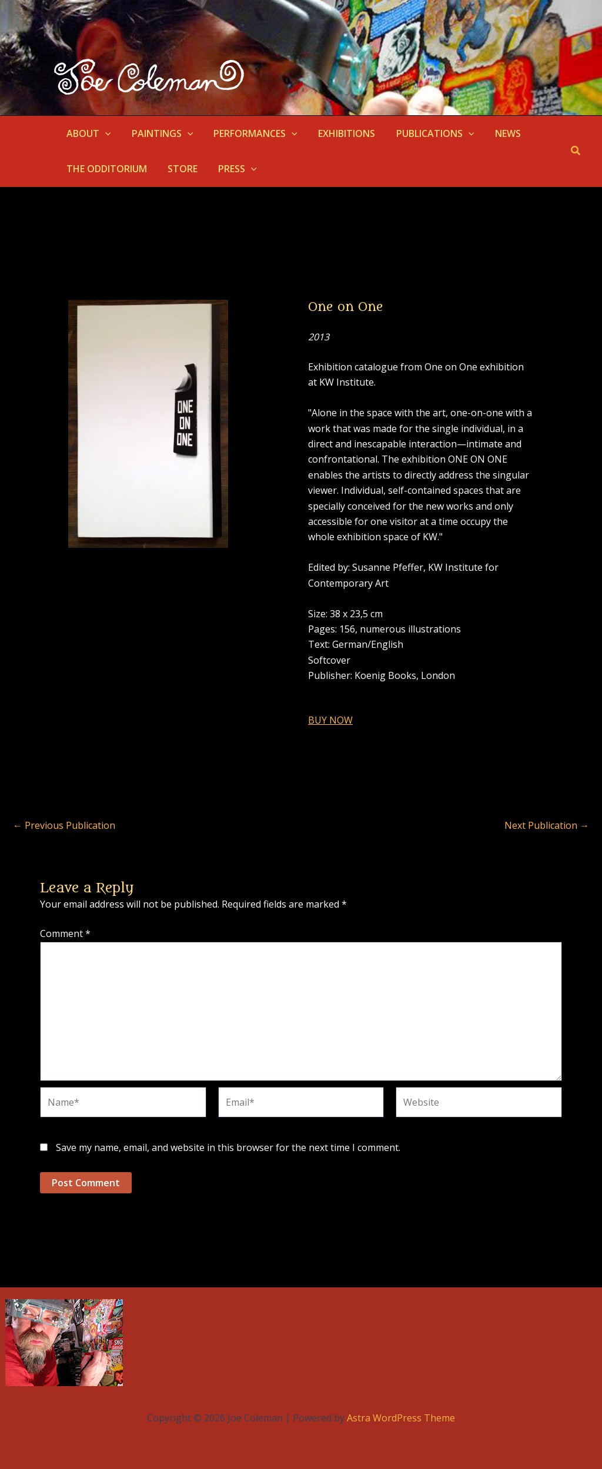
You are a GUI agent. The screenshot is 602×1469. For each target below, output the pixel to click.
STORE (180, 168)
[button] (104, 133)
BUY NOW (330, 720)
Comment (65, 933)
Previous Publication (64, 825)
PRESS (232, 168)
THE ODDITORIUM (105, 168)
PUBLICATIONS (426, 133)
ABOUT (87, 133)
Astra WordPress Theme (401, 1417)
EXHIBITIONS (340, 133)
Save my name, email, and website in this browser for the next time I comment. (228, 1147)
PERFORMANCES (251, 133)
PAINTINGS (159, 133)
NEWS (497, 133)
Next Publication (546, 825)
